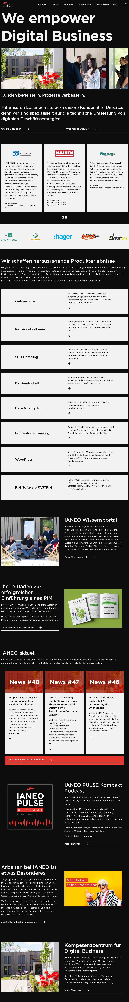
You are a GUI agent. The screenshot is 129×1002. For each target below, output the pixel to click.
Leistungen (42, 4)
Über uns (55, 4)
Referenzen (69, 4)
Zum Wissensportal (79, 557)
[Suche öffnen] (126, 4)
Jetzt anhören (76, 843)
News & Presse (102, 4)
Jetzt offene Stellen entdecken (23, 922)
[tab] (63, 217)
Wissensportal (84, 4)
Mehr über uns (76, 990)
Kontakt (116, 4)
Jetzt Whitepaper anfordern (21, 627)
